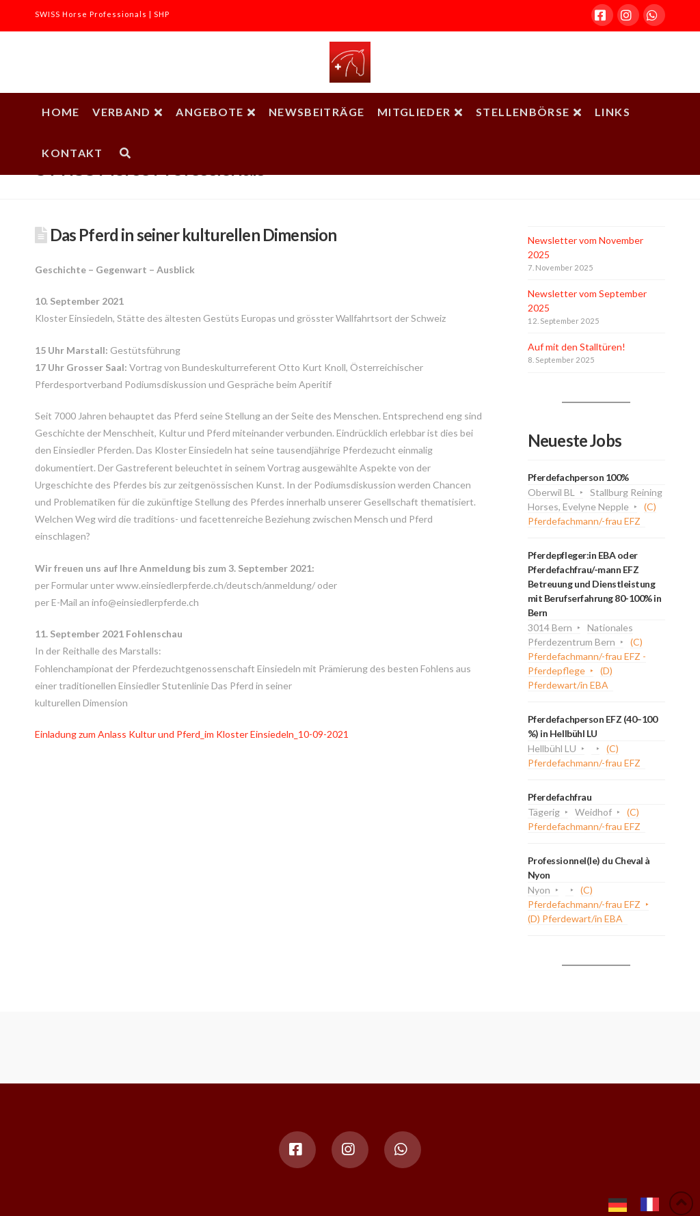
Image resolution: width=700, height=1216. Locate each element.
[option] (653, 1204)
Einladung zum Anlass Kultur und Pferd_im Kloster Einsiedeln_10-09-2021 (192, 734)
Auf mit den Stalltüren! (576, 347)
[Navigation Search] (124, 154)
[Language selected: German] (640, 1203)
